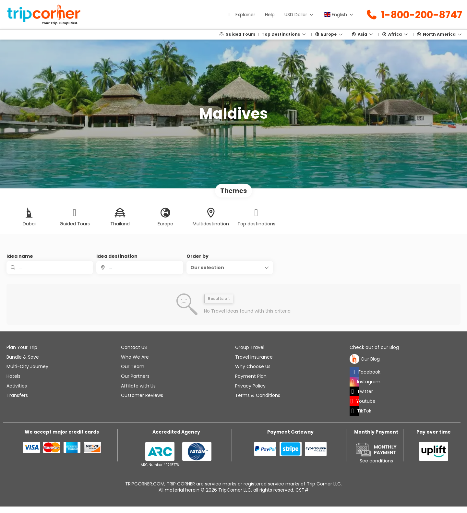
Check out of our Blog (374, 347)
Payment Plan (251, 376)
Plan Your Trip (21, 347)
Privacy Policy (250, 386)
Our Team (132, 366)
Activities (16, 386)
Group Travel (249, 347)
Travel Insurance (254, 357)
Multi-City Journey (27, 366)
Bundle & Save (22, 357)
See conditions (376, 461)
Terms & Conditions (257, 395)
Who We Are (135, 357)
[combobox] (139, 267)
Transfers (17, 395)
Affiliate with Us (138, 386)
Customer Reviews (142, 395)
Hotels (13, 376)
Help (270, 14)
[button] (229, 267)
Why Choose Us (252, 366)
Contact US (134, 347)
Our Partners (135, 376)
